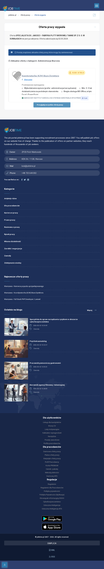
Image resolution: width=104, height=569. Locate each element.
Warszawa (27, 80)
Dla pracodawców (12, 206)
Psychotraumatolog (38, 341)
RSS (52, 557)
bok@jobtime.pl (28, 166)
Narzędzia (52, 436)
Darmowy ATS (51, 476)
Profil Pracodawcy (52, 462)
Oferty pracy (25, 15)
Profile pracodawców (52, 443)
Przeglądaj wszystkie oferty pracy (50, 105)
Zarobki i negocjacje (13, 249)
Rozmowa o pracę (12, 227)
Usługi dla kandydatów (52, 422)
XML (52, 550)
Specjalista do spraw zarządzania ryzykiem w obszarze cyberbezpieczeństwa (54, 320)
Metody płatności (52, 473)
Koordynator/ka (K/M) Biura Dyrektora (40, 75)
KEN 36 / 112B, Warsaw (32, 159)
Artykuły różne (10, 198)
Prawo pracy (9, 220)
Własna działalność (12, 241)
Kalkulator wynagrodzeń (52, 433)
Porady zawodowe (52, 440)
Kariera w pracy (11, 213)
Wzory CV (52, 426)
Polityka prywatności (52, 491)
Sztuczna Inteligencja (52, 505)
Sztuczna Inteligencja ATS (52, 509)
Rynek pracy (9, 234)
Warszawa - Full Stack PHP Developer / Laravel (22, 299)
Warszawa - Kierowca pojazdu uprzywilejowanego (24, 286)
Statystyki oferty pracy (52, 458)
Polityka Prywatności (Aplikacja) (52, 495)
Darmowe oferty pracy (52, 451)
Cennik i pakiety (52, 469)
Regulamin (52, 484)
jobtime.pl (12, 15)
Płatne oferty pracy (52, 455)
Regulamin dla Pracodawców (52, 488)
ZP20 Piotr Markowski (31, 152)
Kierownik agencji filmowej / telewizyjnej (47, 385)
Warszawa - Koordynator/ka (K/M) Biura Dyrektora (23, 293)
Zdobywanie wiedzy (12, 263)
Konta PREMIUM (52, 466)
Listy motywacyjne (52, 429)
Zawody (7, 256)
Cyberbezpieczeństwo (52, 502)
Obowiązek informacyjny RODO (52, 498)
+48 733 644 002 (29, 173)
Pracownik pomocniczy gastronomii (45, 363)
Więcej (91, 310)
